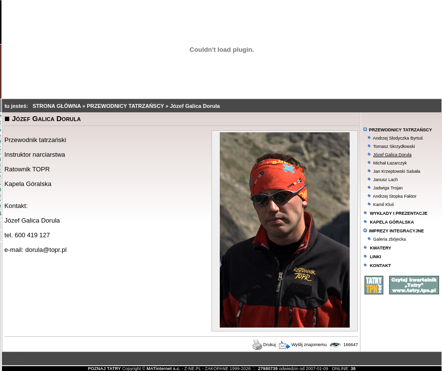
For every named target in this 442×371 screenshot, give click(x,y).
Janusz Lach (385, 179)
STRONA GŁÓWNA (58, 106)
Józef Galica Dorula (195, 106)
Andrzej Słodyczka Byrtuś (398, 138)
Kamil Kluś (383, 204)
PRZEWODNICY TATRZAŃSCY (126, 106)
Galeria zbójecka (389, 239)
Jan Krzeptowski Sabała (396, 171)
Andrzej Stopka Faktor (395, 196)
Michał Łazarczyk (390, 163)
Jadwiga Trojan (388, 188)
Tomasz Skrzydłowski (394, 146)
